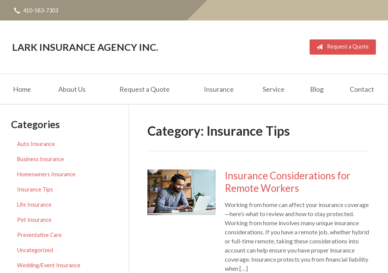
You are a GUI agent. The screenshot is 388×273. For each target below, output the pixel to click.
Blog (317, 89)
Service (274, 89)
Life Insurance (34, 204)
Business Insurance (40, 159)
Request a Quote (341, 47)
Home (22, 89)
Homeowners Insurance (46, 174)
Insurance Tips (35, 189)
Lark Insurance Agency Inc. (85, 47)
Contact (362, 89)
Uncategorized (35, 250)
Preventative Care (39, 235)
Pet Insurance (34, 220)
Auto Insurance (36, 144)
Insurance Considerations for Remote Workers (287, 181)
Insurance (219, 89)
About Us (72, 89)
